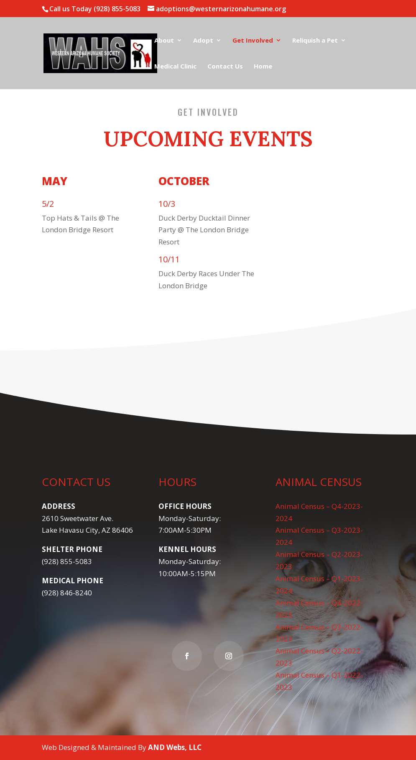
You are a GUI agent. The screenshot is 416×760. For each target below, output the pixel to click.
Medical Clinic (175, 66)
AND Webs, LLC (175, 747)
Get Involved (252, 40)
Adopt (203, 40)
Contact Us (225, 66)
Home (263, 66)
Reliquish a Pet (315, 40)
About (164, 40)
